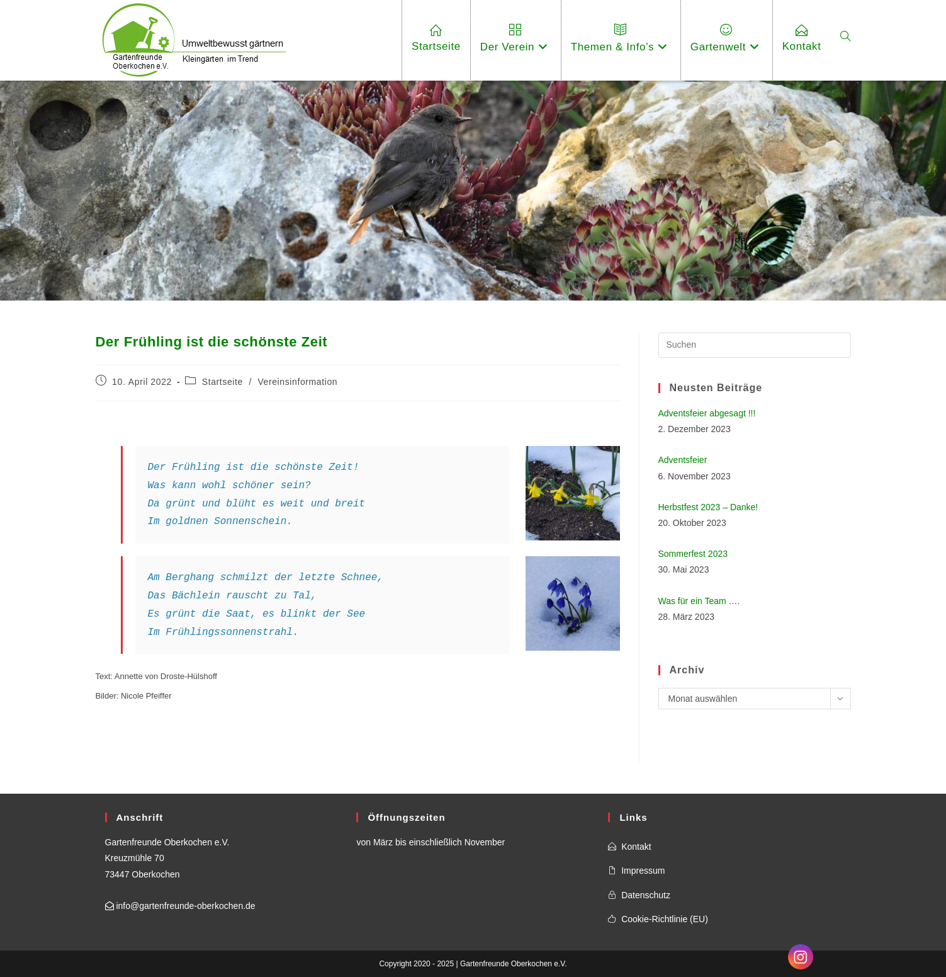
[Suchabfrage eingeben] (754, 345)
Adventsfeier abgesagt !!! (707, 413)
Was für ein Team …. (699, 601)
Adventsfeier (682, 460)
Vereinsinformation (297, 382)
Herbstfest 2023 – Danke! (708, 507)
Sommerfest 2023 (693, 554)
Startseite (222, 382)
